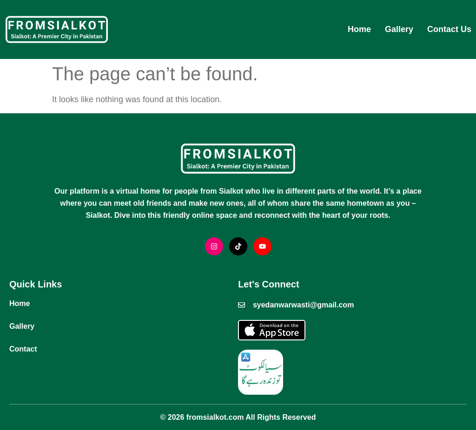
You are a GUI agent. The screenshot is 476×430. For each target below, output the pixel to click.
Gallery (399, 29)
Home (359, 29)
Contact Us (449, 29)
